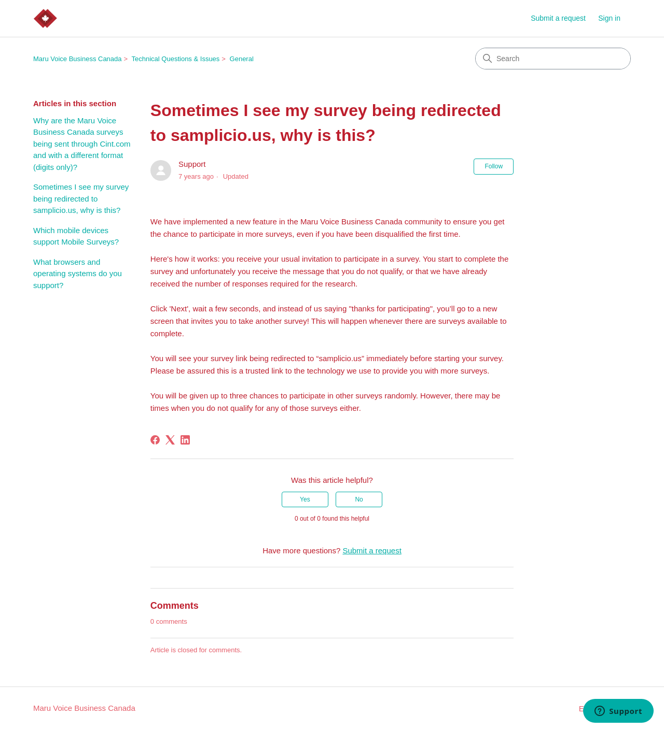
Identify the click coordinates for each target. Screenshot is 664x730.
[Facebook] (155, 440)
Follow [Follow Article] (494, 166)
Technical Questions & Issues (176, 59)
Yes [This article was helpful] (305, 499)
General (242, 59)
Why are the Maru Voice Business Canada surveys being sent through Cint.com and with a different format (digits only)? (82, 143)
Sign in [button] (609, 18)
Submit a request (558, 18)
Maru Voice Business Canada (77, 59)
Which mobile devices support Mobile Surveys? (76, 236)
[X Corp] (170, 440)
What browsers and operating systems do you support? (77, 273)
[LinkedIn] (185, 440)
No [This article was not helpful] (359, 499)
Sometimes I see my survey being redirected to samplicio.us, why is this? (81, 198)
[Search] (553, 58)
